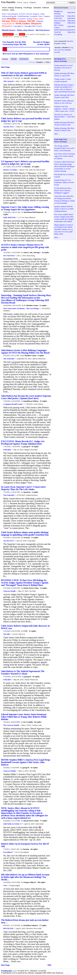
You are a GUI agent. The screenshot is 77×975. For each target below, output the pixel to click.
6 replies (41, 355)
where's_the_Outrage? (31, 252)
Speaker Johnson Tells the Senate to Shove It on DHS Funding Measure (63, 208)
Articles (5, 59)
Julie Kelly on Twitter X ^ (13, 824)
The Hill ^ (7, 634)
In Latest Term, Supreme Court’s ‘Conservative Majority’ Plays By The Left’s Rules (23, 488)
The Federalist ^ (9, 359)
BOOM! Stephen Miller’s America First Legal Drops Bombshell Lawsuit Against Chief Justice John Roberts (25, 762)
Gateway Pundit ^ (10, 591)
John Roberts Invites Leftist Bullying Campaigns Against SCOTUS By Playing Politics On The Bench (25, 351)
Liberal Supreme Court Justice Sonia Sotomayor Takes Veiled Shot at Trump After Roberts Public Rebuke (24, 716)
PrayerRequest (13, 14)
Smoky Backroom (60, 30)
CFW (25, 631)
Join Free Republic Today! (63, 42)
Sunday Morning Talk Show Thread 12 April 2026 (64, 74)
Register (32, 2)
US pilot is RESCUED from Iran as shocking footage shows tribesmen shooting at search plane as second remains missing (64, 166)
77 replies (43, 821)
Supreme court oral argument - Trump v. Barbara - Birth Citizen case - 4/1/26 (64, 108)
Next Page (5, 67)
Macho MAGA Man (31, 588)
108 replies (41, 882)
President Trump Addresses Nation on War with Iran (64, 102)
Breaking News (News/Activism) (60, 60)
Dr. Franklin (28, 722)
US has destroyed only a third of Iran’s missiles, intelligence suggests (63, 190)
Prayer (4, 14)
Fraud (4, 19)
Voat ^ (5, 885)
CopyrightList (18, 26)
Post (73, 12)
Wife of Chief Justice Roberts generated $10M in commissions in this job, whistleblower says (24, 74)
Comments (23, 59)
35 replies (34, 768)
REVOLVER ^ (9, 928)
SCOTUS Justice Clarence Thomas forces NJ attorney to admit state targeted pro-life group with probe (25, 247)
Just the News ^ (9, 127)
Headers (39, 62)
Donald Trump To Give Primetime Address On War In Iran (64, 182)
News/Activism (59, 21)
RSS (49, 965)
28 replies (34, 78)
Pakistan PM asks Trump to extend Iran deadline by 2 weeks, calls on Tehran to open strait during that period (64, 88)
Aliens (42, 14)
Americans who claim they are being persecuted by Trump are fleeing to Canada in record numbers (64, 199)
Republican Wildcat (30, 401)
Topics (69, 12)
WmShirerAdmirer (30, 925)
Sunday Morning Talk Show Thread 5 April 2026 (64, 96)
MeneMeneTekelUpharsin (33, 212)
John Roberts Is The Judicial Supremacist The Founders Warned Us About (22, 672)
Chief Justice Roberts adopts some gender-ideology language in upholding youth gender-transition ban (25, 533)
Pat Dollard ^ (8, 852)
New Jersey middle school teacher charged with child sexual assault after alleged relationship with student (63, 217)
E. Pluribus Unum (31, 305)
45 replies (35, 446)
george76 (26, 446)
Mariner (27, 167)
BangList (36, 14)
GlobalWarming (23, 16)
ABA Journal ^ (9, 81)
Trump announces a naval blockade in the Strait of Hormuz (63, 67)
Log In (25, 2)
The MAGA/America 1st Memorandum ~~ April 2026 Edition (64, 116)
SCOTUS (22, 14)
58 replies (36, 677)
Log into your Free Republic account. (63, 49)
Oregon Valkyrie (29, 882)
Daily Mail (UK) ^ (10, 217)
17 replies (43, 925)
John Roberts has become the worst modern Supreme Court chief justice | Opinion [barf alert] (26, 397)
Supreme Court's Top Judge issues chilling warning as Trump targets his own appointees (25, 208)
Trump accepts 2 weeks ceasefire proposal (62, 80)
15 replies (32, 631)
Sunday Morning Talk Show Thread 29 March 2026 (64, 123)
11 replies (34, 537)
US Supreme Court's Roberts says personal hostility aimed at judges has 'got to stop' (25, 162)
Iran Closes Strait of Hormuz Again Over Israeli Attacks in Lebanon (64, 156)
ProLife (29, 14)
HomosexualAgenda (9, 16)
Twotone (26, 537)
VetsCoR (57, 32)
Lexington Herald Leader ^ (13, 404)
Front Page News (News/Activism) (60, 140)
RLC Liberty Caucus (58, 26)
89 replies (41, 124)
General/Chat (59, 16)
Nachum (26, 849)
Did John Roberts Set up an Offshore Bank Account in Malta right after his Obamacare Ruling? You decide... (25, 877)
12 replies (43, 305)
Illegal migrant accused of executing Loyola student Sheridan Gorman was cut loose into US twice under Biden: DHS (63, 229)
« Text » (47, 62)
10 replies (45, 252)
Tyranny (29, 19)
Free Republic (8, 2)
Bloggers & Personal (58, 12)
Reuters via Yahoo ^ (10, 170)
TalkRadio (39, 21)
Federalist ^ (7, 450)
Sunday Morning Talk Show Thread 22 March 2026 (64, 129)
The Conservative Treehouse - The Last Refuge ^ (21, 308)
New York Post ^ (9, 256)
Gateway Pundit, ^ (10, 771)
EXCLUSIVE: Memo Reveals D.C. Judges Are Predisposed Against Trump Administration (22, 442)
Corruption (33, 16)
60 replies (37, 722)
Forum (19, 2)
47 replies (43, 401)
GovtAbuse (22, 19)
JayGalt (27, 78)
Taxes (40, 16)
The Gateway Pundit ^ (12, 725)
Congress (46, 16)
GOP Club (58, 18)
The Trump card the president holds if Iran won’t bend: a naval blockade (64, 148)
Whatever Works (30, 124)
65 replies (35, 167)
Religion (57, 23)
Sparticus (27, 492)
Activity (14, 59)
